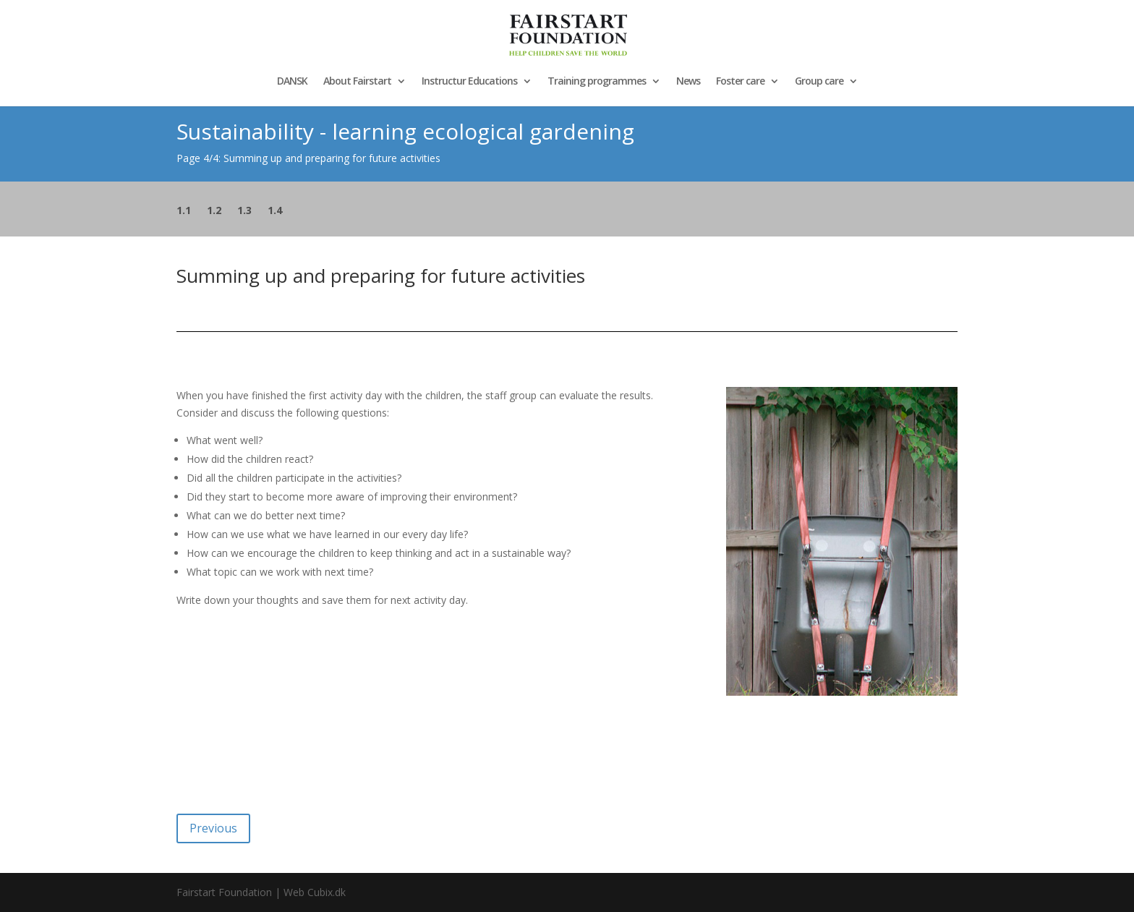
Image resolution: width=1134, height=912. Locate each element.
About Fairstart (357, 82)
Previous (213, 828)
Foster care (740, 82)
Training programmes (596, 82)
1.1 (183, 211)
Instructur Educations (469, 82)
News (688, 82)
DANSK (292, 82)
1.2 (214, 211)
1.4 (275, 211)
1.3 (244, 211)
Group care (819, 82)
